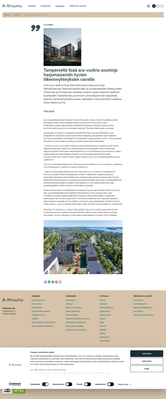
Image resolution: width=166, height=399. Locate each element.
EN (158, 6)
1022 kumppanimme (44, 366)
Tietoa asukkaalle (73, 311)
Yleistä (102, 300)
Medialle (102, 330)
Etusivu (7, 15)
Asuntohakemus (140, 304)
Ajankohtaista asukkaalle (76, 322)
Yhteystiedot (104, 341)
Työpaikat (103, 304)
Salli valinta (147, 371)
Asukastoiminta (72, 315)
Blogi (101, 322)
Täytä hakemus (38, 300)
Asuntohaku (138, 311)
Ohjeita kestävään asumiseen (78, 319)
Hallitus (102, 333)
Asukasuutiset (105, 315)
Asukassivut (70, 300)
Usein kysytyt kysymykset (42, 326)
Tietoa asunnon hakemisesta (43, 322)
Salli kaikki (146, 364)
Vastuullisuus (104, 311)
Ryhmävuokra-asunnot (41, 311)
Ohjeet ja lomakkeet (74, 308)
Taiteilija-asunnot (38, 315)
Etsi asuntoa (37, 304)
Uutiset (17, 15)
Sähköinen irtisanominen (143, 315)
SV (162, 6)
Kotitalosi (69, 304)
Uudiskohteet (37, 308)
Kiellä (146, 379)
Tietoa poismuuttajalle (74, 326)
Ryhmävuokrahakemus (142, 308)
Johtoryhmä (104, 337)
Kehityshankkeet (106, 308)
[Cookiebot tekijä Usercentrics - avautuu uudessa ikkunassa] (15, 394)
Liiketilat (35, 319)
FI (153, 6)
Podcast (102, 326)
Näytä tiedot (123, 394)
